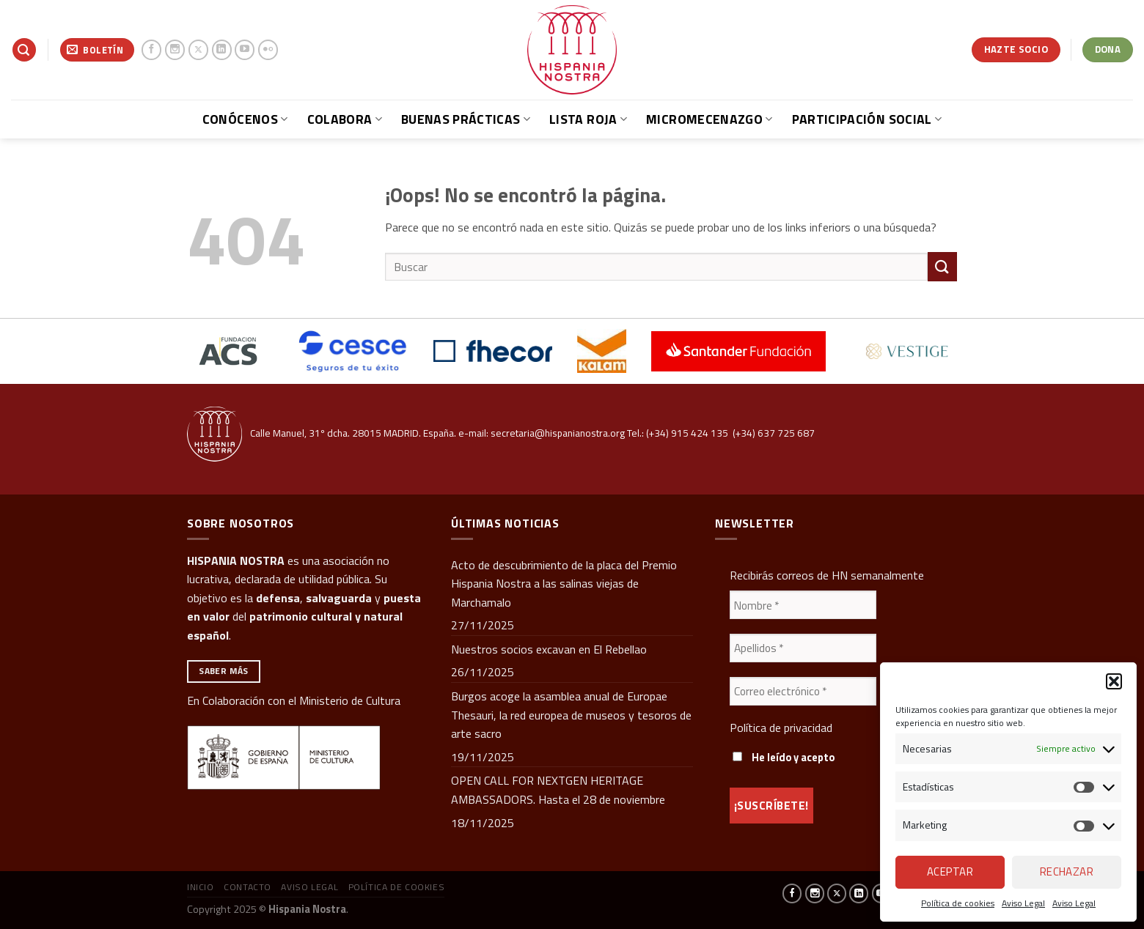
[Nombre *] (803, 605)
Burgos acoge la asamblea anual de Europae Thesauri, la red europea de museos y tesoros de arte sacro (571, 714)
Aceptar (950, 871)
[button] (1114, 681)
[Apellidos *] (803, 648)
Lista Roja (588, 119)
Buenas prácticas (465, 119)
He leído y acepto (784, 758)
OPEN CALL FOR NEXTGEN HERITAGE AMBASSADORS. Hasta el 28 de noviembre (558, 789)
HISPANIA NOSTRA (236, 560)
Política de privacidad (781, 727)
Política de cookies (957, 903)
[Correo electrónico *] (803, 691)
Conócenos (245, 119)
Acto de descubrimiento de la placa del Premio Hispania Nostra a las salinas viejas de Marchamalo (564, 583)
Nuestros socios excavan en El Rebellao (549, 649)
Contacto (247, 887)
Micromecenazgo (709, 119)
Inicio (200, 887)
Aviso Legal (1023, 903)
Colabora (344, 119)
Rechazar (1067, 871)
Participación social (867, 119)
